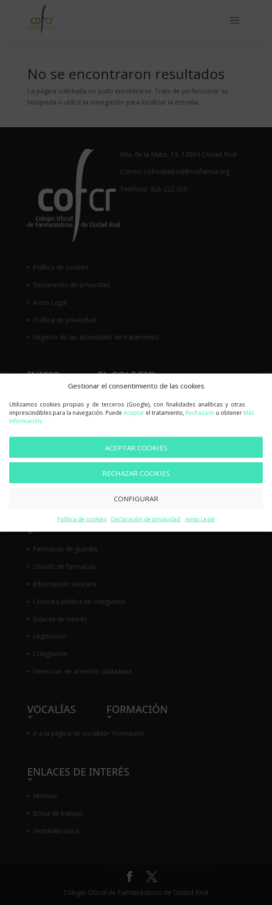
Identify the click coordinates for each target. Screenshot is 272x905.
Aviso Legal (200, 519)
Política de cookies (81, 519)
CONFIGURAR (136, 498)
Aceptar (134, 413)
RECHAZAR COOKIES (136, 473)
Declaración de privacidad (145, 519)
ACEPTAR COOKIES (136, 447)
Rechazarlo (200, 413)
